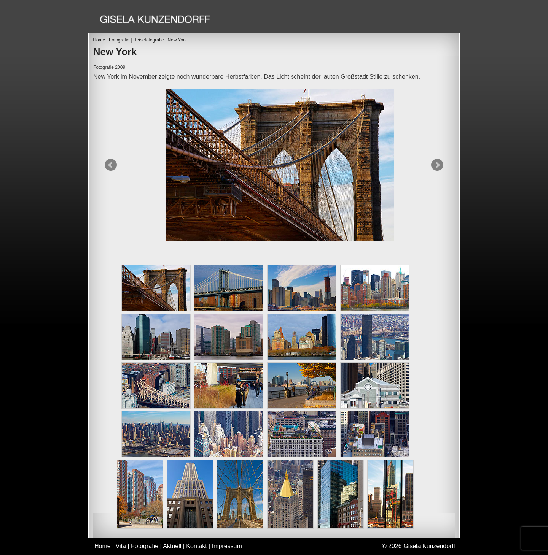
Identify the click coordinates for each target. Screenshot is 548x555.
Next (437, 165)
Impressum (227, 546)
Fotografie (344, 20)
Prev (111, 165)
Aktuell (388, 20)
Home (276, 20)
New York (177, 40)
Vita (305, 20)
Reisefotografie (148, 40)
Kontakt (429, 20)
